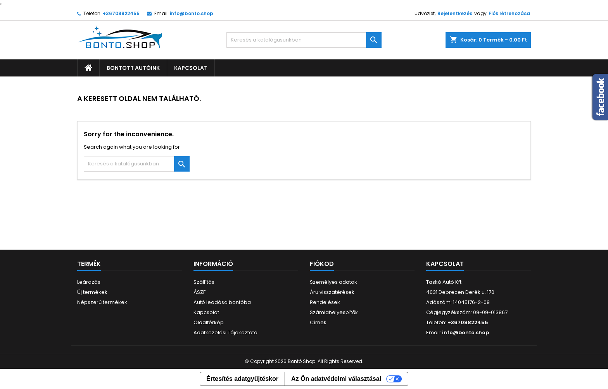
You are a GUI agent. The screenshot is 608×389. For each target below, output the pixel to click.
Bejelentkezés (454, 13)
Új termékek (92, 292)
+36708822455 (121, 13)
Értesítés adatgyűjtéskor (242, 378)
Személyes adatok (333, 282)
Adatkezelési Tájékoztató (225, 332)
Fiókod (322, 263)
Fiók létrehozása (509, 13)
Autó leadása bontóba (222, 302)
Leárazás (88, 282)
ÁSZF (199, 292)
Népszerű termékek (102, 302)
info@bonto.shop (191, 13)
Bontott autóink (133, 68)
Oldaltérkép (208, 322)
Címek (318, 322)
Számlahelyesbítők (334, 312)
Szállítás (203, 282)
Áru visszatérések (332, 292)
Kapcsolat (190, 68)
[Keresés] (304, 40)
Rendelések (325, 302)
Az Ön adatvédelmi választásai (336, 378)
